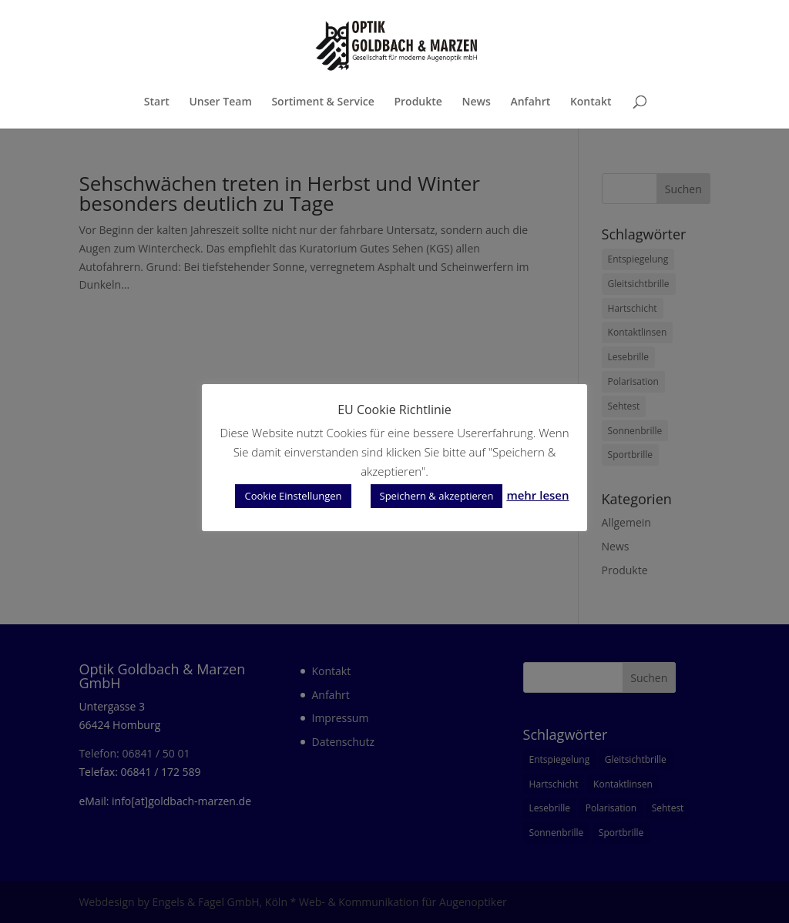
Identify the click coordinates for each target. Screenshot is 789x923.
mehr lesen (537, 495)
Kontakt (591, 102)
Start (157, 102)
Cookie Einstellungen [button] (292, 496)
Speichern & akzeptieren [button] (437, 496)
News (476, 102)
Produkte (418, 102)
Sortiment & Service (322, 102)
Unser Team (220, 102)
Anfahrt (530, 102)
